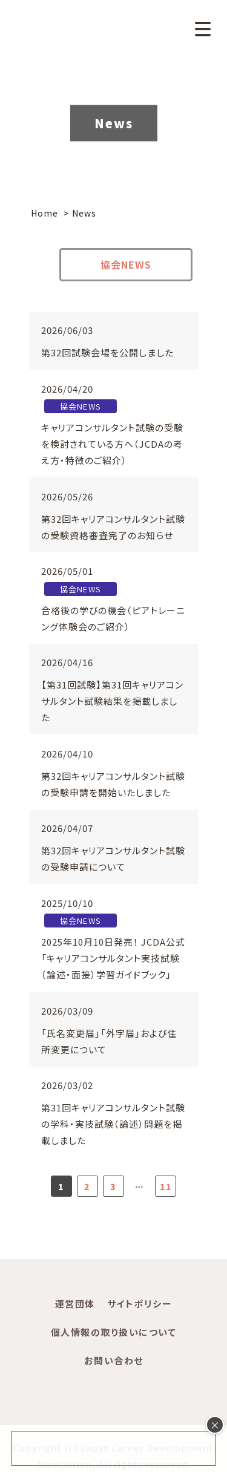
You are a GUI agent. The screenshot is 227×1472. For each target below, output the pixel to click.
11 (166, 1186)
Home (44, 213)
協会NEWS (125, 264)
